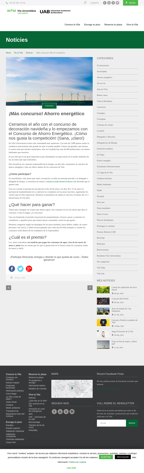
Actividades (102, 71)
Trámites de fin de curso (36, 426)
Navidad (100, 196)
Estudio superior (13, 428)
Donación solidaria (105, 149)
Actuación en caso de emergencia (37, 410)
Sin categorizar (103, 262)
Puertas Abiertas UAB (106, 232)
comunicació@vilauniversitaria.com (61, 181)
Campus (9, 405)
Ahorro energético (104, 77)
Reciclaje (101, 238)
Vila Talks (101, 268)
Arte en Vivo (102, 89)
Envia (132, 423)
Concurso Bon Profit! (120, 299)
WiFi (31, 414)
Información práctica (15, 391)
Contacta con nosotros (12, 378)
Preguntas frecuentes (10, 386)
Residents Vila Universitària (109, 256)
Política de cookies (77, 462)
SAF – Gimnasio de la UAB (37, 418)
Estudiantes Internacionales (108, 166)
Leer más (71, 467)
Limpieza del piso (104, 178)
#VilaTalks (33, 430)
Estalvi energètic (104, 160)
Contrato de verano (105, 125)
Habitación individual (15, 431)
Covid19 (100, 131)
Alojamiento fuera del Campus (15, 415)
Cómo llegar (11, 394)
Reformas (101, 244)
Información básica (37, 385)
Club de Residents (104, 101)
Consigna (101, 113)
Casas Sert (11, 442)
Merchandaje (34, 422)
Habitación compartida (11, 435)
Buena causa (102, 95)
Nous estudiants (103, 208)
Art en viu (101, 83)
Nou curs (101, 202)
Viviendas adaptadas (15, 439)
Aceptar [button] (106, 457)
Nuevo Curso (102, 214)
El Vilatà (100, 155)
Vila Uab (100, 273)
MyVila (130, 2)
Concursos (49, 106)
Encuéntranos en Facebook (108, 389)
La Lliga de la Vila (105, 172)
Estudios (10, 425)
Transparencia (12, 411)
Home (8, 53)
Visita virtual (11, 402)
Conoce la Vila (72, 24)
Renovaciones (103, 250)
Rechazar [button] (123, 457)
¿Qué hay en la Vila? (38, 401)
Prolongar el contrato (106, 226)
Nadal (99, 190)
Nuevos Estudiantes (105, 220)
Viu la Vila (18, 53)
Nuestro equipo (12, 382)
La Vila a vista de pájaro (13, 398)
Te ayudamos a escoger (35, 381)
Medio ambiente (13, 408)
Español (93, 3)
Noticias (32, 398)
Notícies (29, 53)
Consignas (101, 119)
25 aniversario (103, 65)
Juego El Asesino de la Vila (122, 331)
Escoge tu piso (92, 24)
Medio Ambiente (104, 184)
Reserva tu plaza (113, 24)
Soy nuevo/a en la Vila (36, 405)
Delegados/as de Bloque (107, 143)
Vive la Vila (132, 24)
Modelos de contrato (38, 389)
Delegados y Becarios (106, 137)
